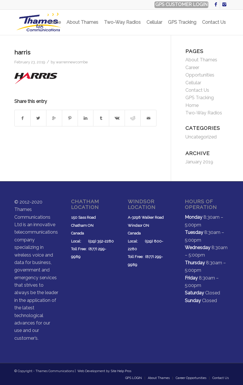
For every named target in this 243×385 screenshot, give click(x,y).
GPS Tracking (199, 97)
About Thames (201, 59)
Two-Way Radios (203, 113)
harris (22, 52)
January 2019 (199, 162)
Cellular (193, 82)
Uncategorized (201, 137)
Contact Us (197, 90)
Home (192, 105)
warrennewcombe (72, 62)
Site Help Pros (121, 371)
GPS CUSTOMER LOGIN (181, 4)
